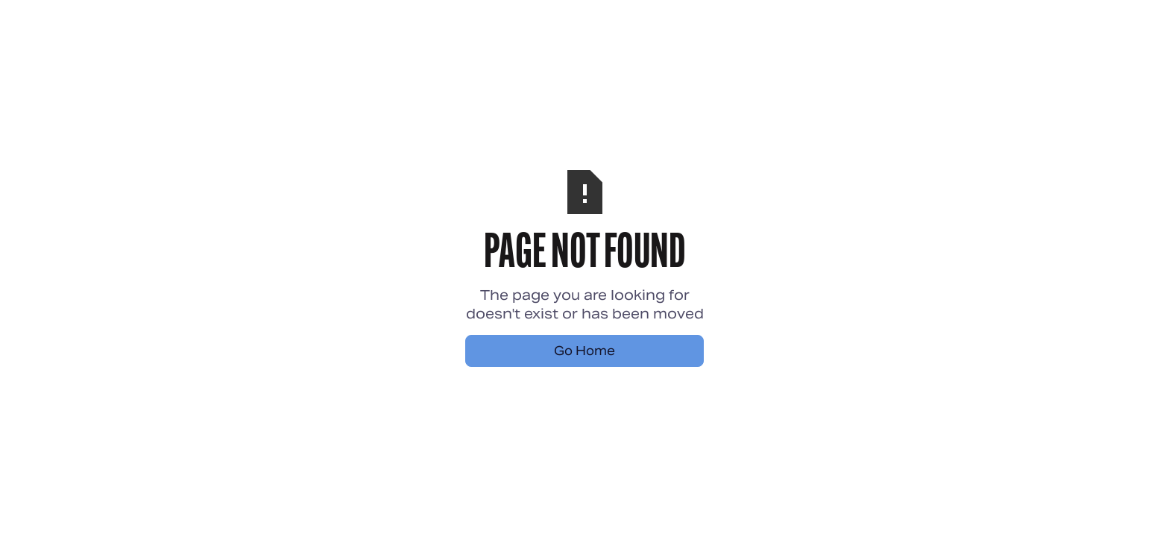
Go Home (584, 351)
